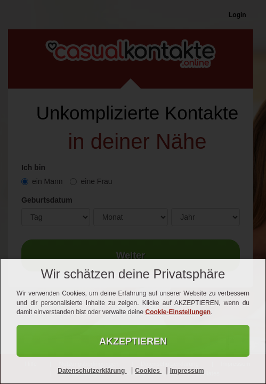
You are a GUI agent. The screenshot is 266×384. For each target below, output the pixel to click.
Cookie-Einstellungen (178, 312)
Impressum (187, 370)
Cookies (148, 370)
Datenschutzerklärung (92, 370)
